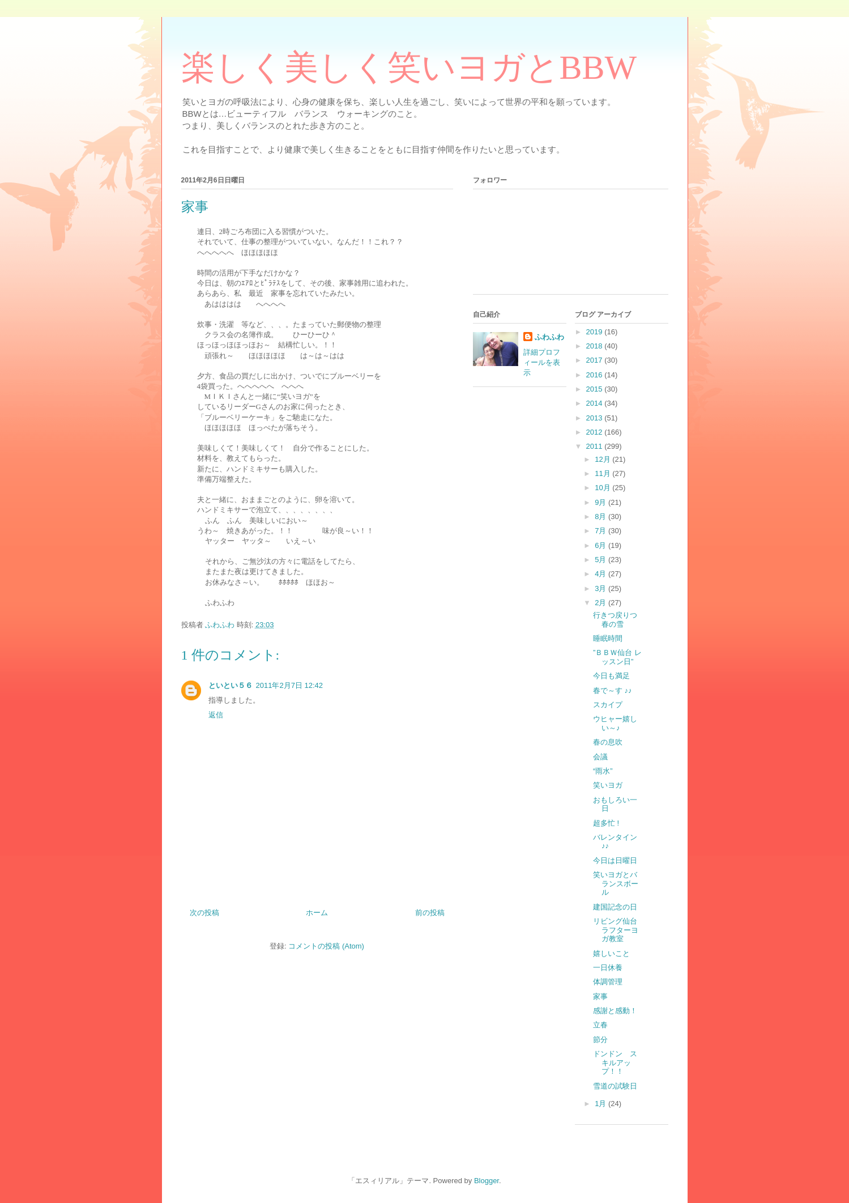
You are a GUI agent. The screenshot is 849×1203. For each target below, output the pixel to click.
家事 (600, 996)
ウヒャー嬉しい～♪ (615, 723)
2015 (595, 389)
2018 (595, 346)
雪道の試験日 (615, 1086)
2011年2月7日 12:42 (289, 685)
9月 (601, 502)
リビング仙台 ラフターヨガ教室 (619, 930)
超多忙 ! (606, 823)
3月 (601, 588)
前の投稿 (430, 912)
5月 (601, 559)
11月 (603, 473)
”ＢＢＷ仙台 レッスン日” (617, 657)
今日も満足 (611, 675)
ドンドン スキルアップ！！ (615, 1062)
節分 (600, 1039)
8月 (601, 516)
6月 (601, 545)
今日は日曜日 (615, 860)
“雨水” (603, 771)
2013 (595, 418)
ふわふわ (549, 337)
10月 (603, 487)
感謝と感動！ (615, 1010)
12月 (603, 459)
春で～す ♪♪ (612, 690)
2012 (595, 432)
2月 (601, 602)
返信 (215, 715)
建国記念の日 (615, 907)
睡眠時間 (607, 638)
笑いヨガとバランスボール (615, 883)
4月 (601, 573)
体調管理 (607, 981)
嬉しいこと (611, 953)
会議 (600, 757)
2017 (595, 360)
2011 (595, 446)
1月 (601, 1103)
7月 (601, 530)
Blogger (486, 1180)
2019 (595, 332)
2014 (595, 403)
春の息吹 (607, 742)
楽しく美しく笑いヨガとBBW (409, 67)
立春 (600, 1025)
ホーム (317, 912)
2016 (595, 375)
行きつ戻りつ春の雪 (615, 619)
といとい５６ (230, 685)
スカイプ (607, 704)
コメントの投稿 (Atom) (326, 946)
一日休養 (607, 967)
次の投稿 (204, 912)
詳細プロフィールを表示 (541, 362)
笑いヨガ (611, 785)
